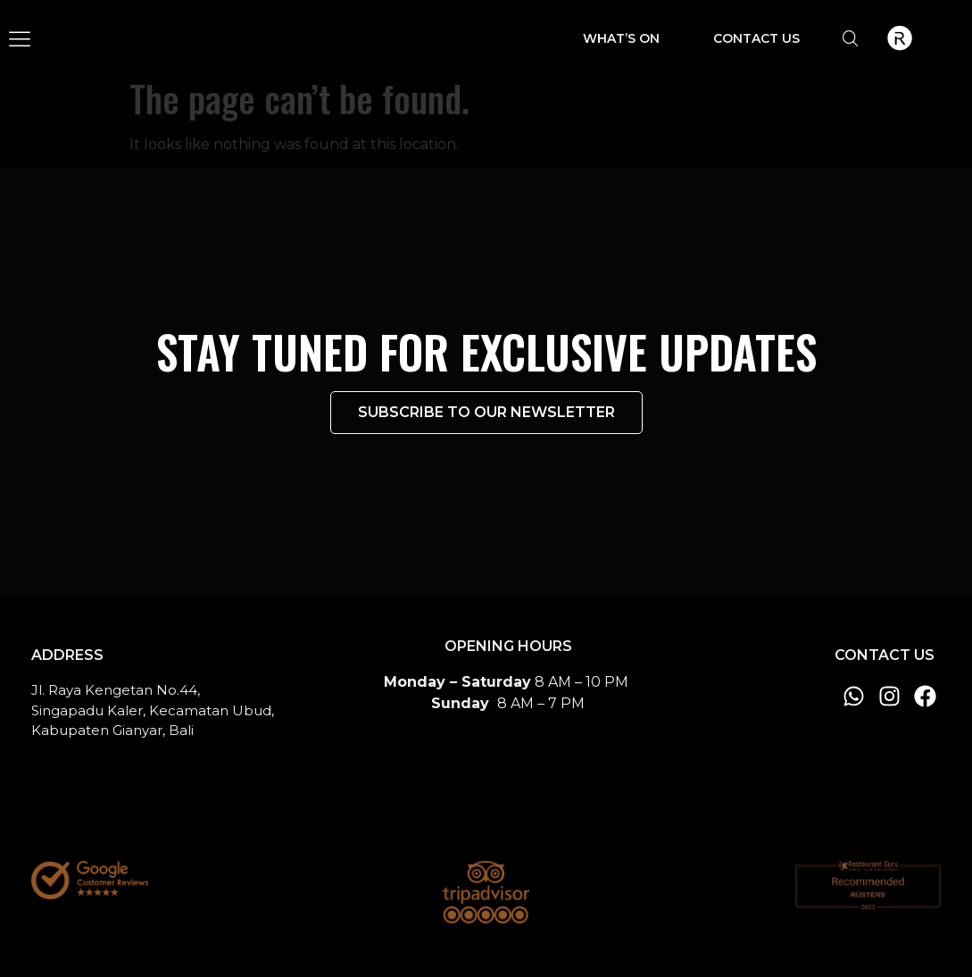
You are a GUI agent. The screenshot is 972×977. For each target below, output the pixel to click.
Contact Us (756, 38)
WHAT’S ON (621, 38)
